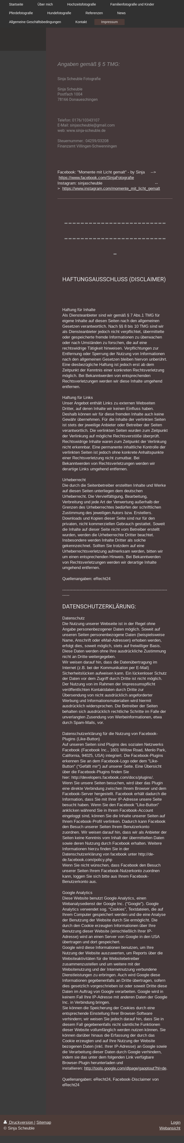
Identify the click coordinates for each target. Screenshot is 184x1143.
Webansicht (169, 1128)
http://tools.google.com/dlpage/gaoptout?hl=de (125, 1068)
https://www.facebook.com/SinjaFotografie (96, 177)
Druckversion (19, 1122)
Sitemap (43, 1122)
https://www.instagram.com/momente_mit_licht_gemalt (111, 188)
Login (175, 1122)
